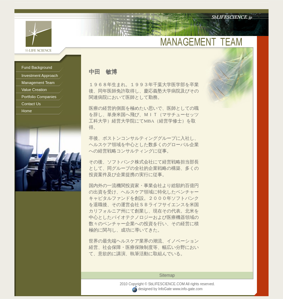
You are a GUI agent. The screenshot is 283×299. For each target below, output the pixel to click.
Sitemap (167, 275)
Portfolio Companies (38, 97)
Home (26, 111)
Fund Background (36, 67)
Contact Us (31, 104)
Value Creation (34, 90)
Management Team (38, 82)
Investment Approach (39, 75)
